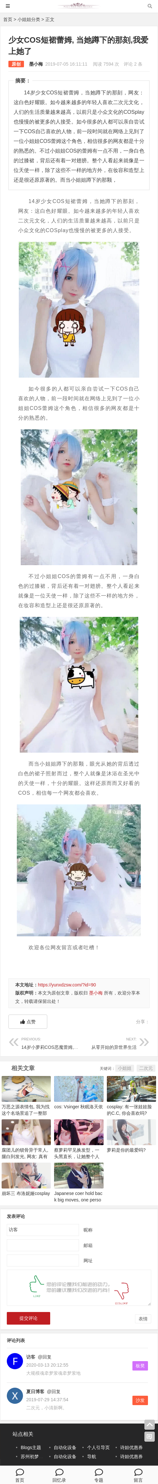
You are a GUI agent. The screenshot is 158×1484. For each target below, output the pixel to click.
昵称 (88, 1229)
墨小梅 (36, 64)
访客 (30, 1357)
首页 (7, 19)
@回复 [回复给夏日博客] (53, 1391)
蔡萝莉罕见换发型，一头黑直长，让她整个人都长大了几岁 (76, 1156)
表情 (143, 1318)
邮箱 (88, 1245)
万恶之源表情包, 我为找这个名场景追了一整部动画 (26, 1113)
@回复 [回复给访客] (44, 1357)
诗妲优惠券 (131, 1447)
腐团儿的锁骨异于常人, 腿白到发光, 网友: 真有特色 (25, 1156)
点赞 (28, 1021)
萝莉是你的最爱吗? (126, 1150)
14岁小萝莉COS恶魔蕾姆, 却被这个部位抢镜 (66, 1042)
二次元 (146, 1068)
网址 (88, 1260)
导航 (91, 1456)
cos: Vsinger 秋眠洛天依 (78, 1106)
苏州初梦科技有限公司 (43, 1456)
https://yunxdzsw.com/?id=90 (67, 984)
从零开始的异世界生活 (108, 1042)
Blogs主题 (31, 1447)
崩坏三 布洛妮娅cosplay (26, 1193)
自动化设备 (65, 1447)
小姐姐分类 (28, 19)
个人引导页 (98, 1447)
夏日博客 (35, 1391)
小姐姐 (124, 1068)
